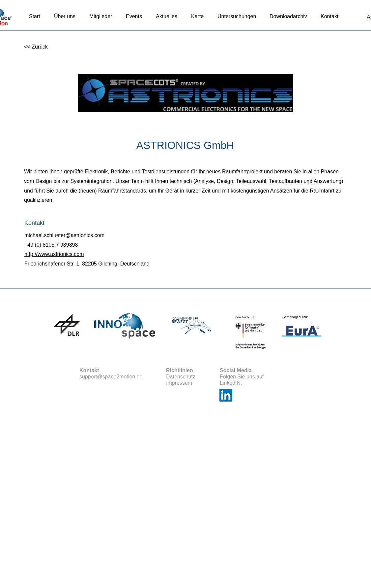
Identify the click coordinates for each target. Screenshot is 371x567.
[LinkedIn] (225, 395)
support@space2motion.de (110, 376)
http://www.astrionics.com (54, 254)
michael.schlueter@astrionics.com (64, 235)
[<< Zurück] (45, 47)
